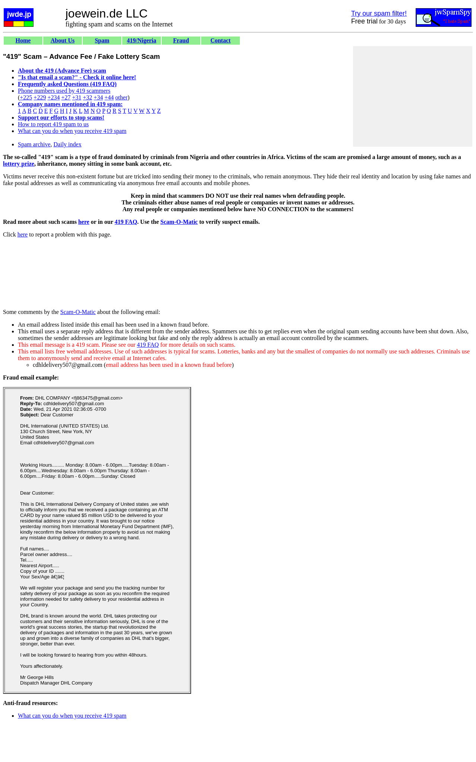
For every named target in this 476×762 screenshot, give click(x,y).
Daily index (68, 144)
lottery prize (18, 164)
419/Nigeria (141, 40)
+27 (65, 97)
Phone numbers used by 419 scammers (64, 91)
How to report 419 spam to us (53, 124)
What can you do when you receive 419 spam (72, 131)
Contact (220, 40)
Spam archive (34, 144)
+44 (109, 97)
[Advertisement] (413, 96)
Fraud (181, 40)
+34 (98, 97)
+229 (40, 97)
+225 (26, 97)
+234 (53, 97)
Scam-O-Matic (179, 222)
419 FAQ (126, 222)
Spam (102, 40)
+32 (87, 97)
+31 (76, 97)
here (83, 222)
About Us (62, 40)
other (121, 97)
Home (23, 40)
